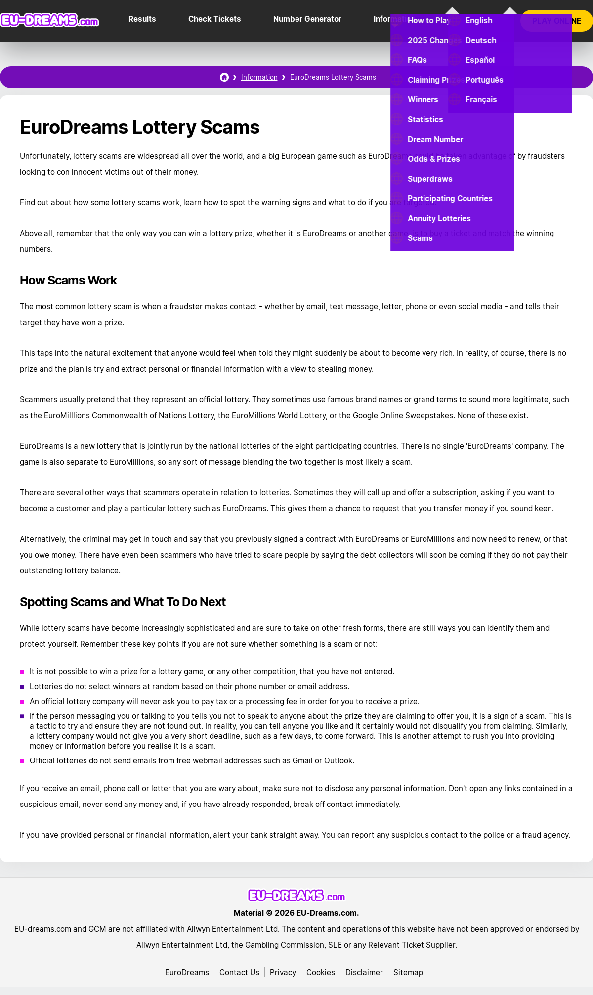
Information (395, 19)
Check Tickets (214, 19)
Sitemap (408, 972)
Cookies (320, 972)
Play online (556, 21)
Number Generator (307, 19)
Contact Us (239, 972)
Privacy (283, 972)
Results (142, 19)
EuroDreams (187, 972)
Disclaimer (364, 972)
